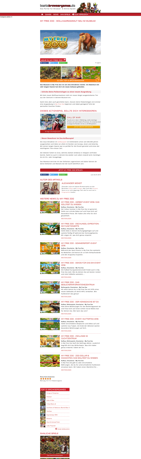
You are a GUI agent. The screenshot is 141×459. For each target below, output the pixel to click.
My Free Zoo (59, 104)
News (55, 14)
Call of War (73, 117)
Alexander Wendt (72, 183)
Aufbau (71, 188)
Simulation (70, 207)
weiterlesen (66, 219)
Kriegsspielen (66, 192)
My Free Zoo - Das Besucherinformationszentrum (77, 283)
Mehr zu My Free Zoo (51, 60)
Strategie (79, 188)
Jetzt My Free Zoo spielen (70, 170)
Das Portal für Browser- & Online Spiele (58, 8)
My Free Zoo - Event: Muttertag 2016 (80, 319)
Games (48, 14)
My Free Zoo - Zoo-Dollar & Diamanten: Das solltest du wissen (79, 357)
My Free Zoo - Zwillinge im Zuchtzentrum (74, 337)
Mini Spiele (65, 14)
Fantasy (95, 188)
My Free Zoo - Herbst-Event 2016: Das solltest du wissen (80, 203)
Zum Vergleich (81, 14)
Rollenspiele (65, 287)
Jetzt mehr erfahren (83, 127)
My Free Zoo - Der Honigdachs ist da (80, 302)
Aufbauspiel (62, 142)
